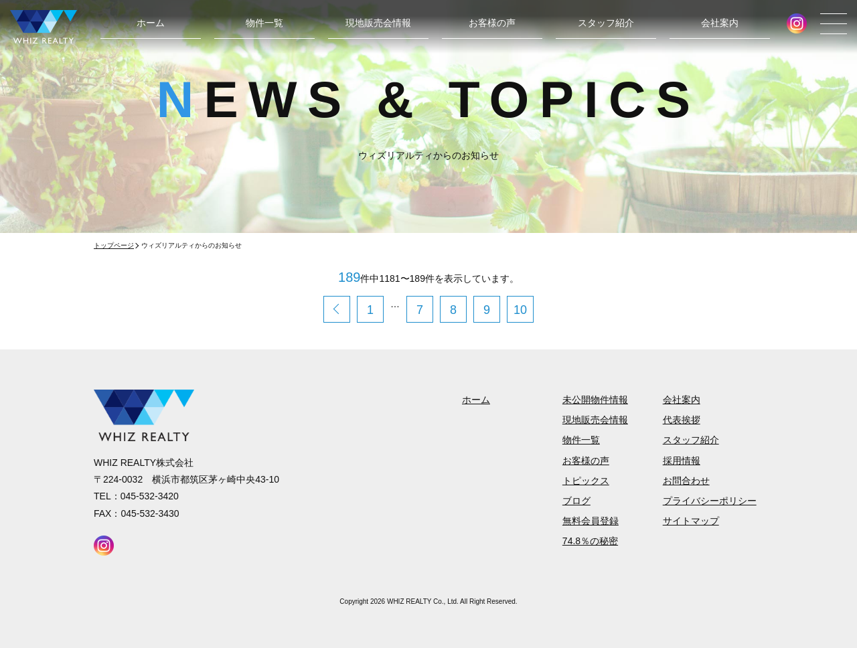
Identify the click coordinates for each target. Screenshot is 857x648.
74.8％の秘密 (590, 541)
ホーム (151, 22)
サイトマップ (691, 520)
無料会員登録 (590, 520)
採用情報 (681, 460)
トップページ (114, 245)
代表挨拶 (681, 419)
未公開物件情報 (595, 399)
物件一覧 (264, 22)
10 (520, 310)
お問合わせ (686, 480)
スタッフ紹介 (606, 22)
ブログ (576, 500)
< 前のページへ (336, 309)
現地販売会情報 (378, 22)
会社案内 (719, 22)
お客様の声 (492, 22)
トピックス (585, 480)
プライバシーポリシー (710, 500)
